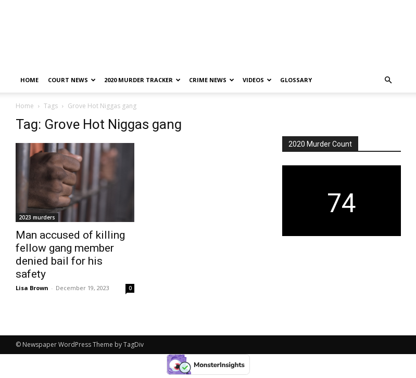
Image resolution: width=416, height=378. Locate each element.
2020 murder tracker (142, 80)
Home (29, 80)
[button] (388, 80)
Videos (257, 80)
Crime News (211, 80)
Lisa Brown (32, 288)
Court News (72, 80)
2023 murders (37, 217)
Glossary (296, 80)
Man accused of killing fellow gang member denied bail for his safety (70, 254)
